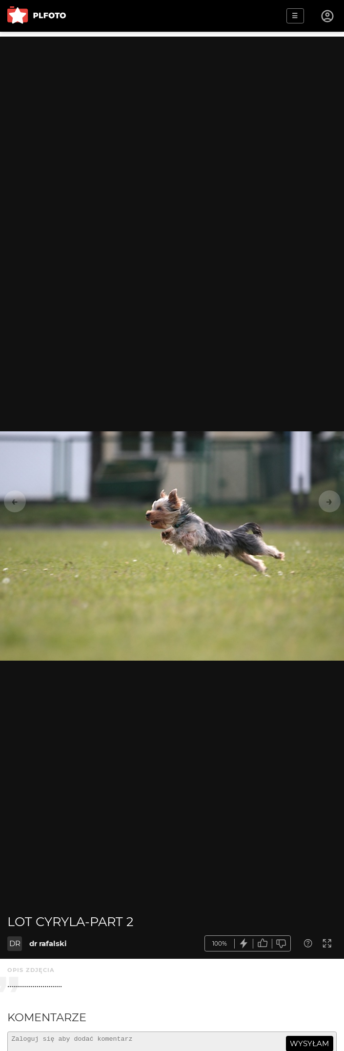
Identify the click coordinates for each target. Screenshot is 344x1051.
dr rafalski (48, 943)
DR (14, 943)
